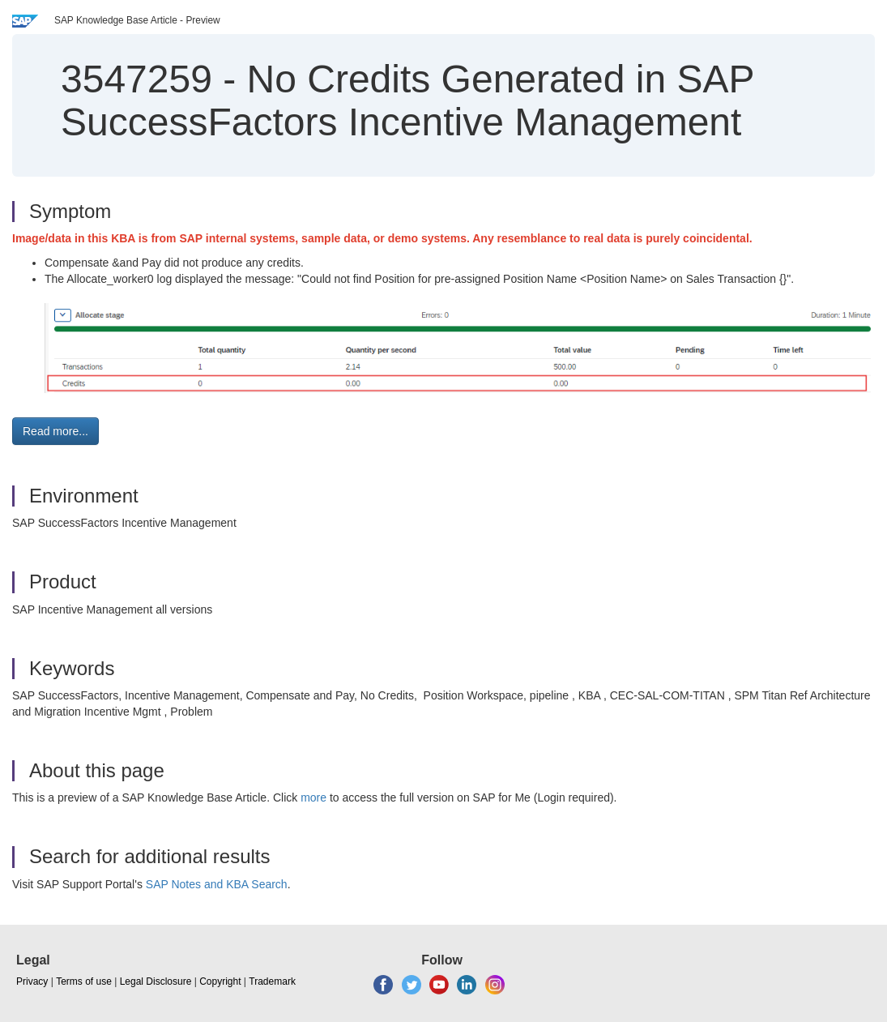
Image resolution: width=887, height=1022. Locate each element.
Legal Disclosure (156, 981)
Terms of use (84, 981)
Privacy (32, 981)
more (313, 797)
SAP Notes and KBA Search (217, 884)
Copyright (220, 981)
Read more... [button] (55, 431)
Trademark (272, 981)
